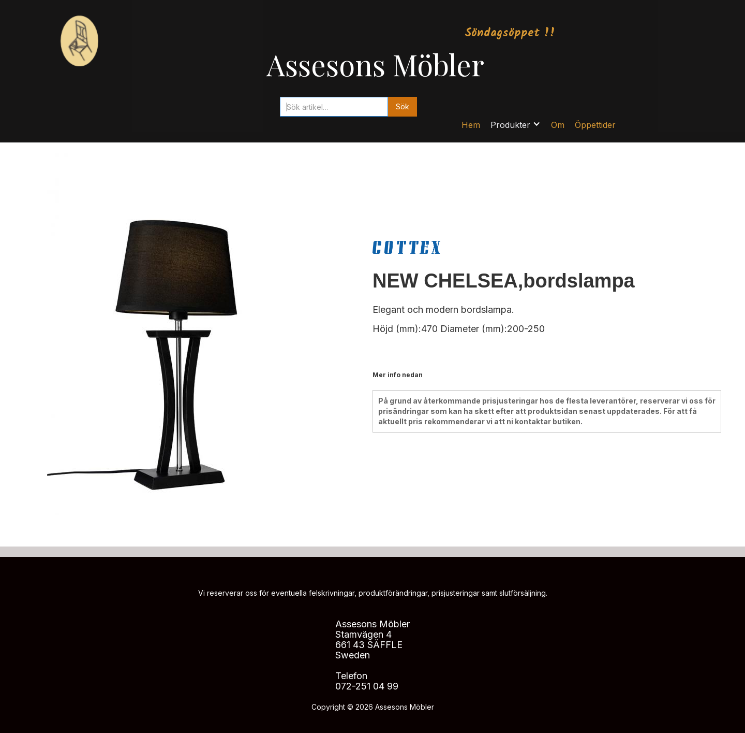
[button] (515, 124)
